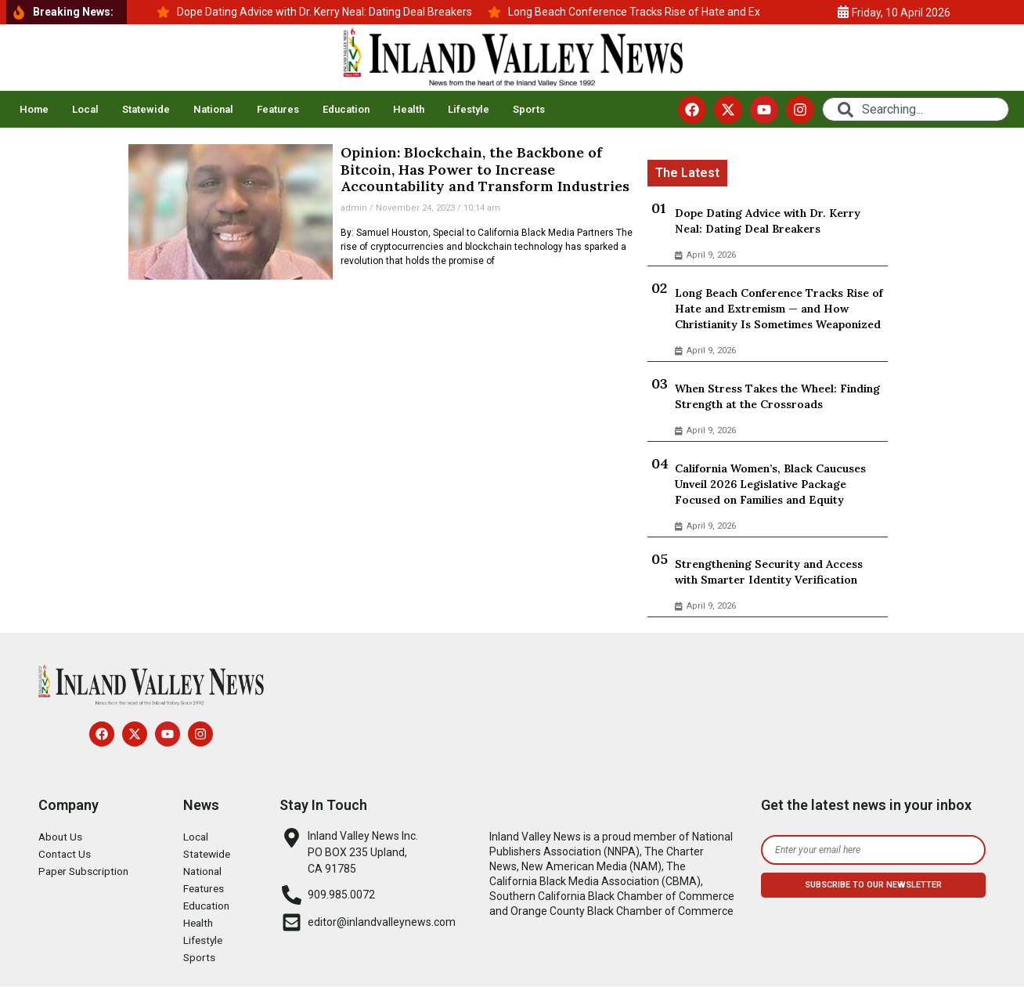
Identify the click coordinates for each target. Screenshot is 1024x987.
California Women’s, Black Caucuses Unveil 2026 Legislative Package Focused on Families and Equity (770, 484)
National (213, 109)
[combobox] (915, 109)
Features (278, 109)
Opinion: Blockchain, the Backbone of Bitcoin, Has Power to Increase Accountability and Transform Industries (485, 169)
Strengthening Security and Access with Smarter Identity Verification (769, 572)
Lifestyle (468, 109)
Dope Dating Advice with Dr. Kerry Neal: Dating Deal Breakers (767, 221)
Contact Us (65, 854)
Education (346, 109)
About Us (61, 836)
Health (408, 109)
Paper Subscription (85, 871)
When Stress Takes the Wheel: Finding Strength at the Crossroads (777, 396)
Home (34, 109)
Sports (529, 109)
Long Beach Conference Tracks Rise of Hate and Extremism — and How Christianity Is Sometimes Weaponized (779, 308)
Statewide (146, 109)
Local (85, 109)
